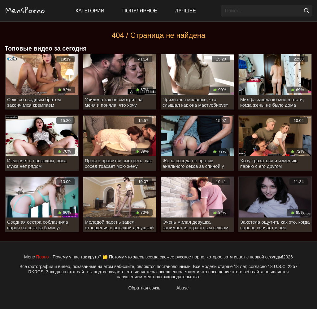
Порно (42, 256)
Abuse (182, 287)
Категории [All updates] (90, 10)
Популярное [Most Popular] (139, 10)
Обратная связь (144, 287)
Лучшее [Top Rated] (185, 10)
